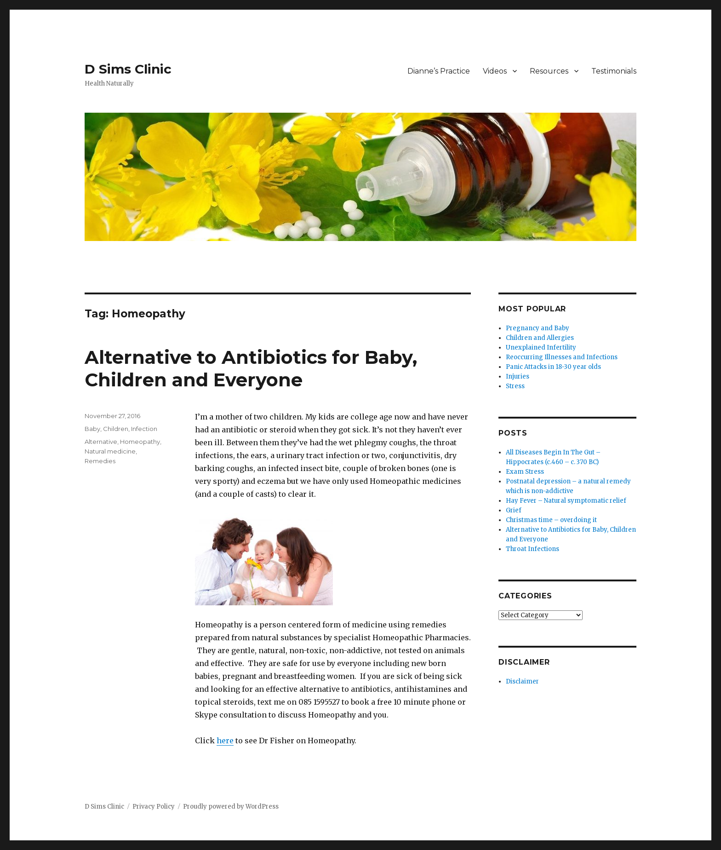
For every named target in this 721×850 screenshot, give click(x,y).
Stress (515, 386)
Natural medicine (110, 451)
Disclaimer (522, 681)
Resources (549, 71)
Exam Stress (525, 472)
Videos (495, 71)
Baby (92, 428)
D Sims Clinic (128, 69)
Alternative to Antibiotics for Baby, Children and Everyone (251, 368)
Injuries (517, 376)
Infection (144, 428)
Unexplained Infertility (541, 347)
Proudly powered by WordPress (231, 806)
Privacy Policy (153, 806)
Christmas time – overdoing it (551, 520)
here (225, 740)
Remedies (100, 461)
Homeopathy (140, 441)
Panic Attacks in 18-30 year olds (553, 367)
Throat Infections (532, 549)
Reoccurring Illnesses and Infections (562, 357)
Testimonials (613, 71)
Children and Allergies (540, 338)
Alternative (101, 441)
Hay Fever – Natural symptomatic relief (566, 501)
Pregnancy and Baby (537, 328)
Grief (513, 510)
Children (115, 428)
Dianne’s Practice (438, 71)
